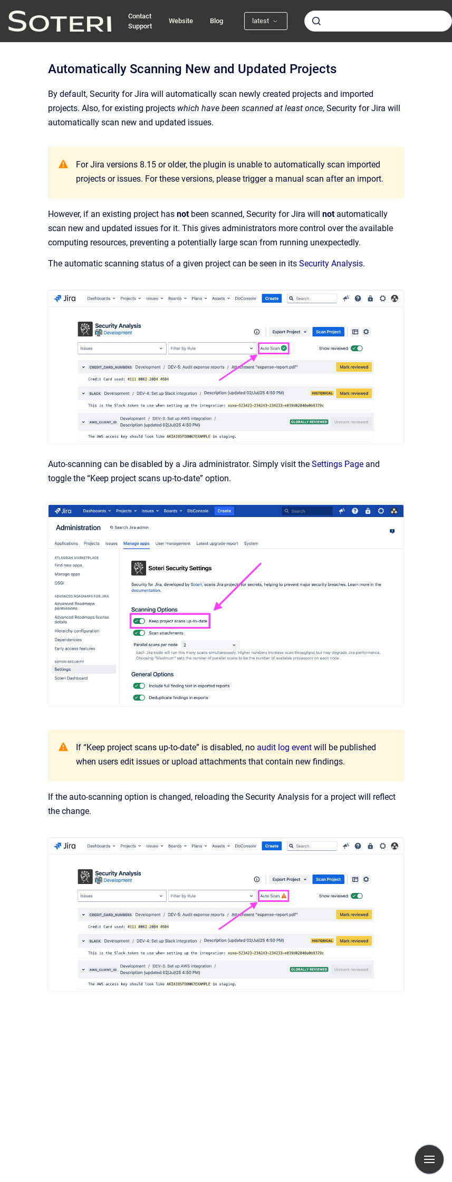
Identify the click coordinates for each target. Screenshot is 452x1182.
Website (181, 21)
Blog (216, 21)
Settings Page (337, 464)
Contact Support (140, 21)
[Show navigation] (429, 1159)
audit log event (284, 747)
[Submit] (316, 21)
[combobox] (378, 21)
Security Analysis (331, 264)
